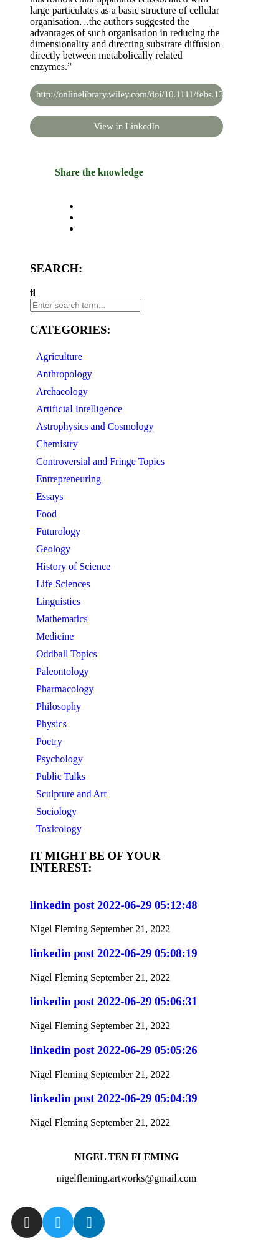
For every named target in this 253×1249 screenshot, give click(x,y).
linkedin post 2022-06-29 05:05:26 (114, 1050)
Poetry (49, 741)
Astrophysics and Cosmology (94, 426)
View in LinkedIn (126, 126)
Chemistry (57, 444)
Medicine (55, 636)
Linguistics (58, 601)
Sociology (56, 811)
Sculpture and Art (71, 794)
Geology (53, 549)
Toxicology (59, 829)
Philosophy (58, 706)
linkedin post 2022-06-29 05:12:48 (114, 905)
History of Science (73, 566)
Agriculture (59, 356)
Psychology (59, 759)
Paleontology (62, 671)
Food (46, 514)
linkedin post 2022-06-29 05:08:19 (114, 953)
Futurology (58, 531)
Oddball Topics (66, 654)
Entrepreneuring (68, 479)
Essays (50, 496)
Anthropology (64, 374)
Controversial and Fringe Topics (100, 461)
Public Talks (60, 776)
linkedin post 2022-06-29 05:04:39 (114, 1098)
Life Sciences (63, 584)
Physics (51, 724)
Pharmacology (64, 689)
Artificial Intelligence (79, 409)
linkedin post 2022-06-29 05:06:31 (114, 1001)
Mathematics (62, 619)
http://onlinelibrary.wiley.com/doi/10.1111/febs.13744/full (129, 94)
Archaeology (62, 391)
